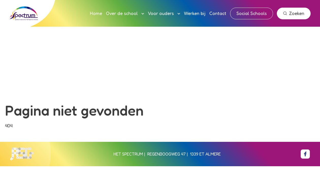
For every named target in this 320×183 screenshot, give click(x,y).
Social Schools (251, 13)
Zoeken (293, 13)
